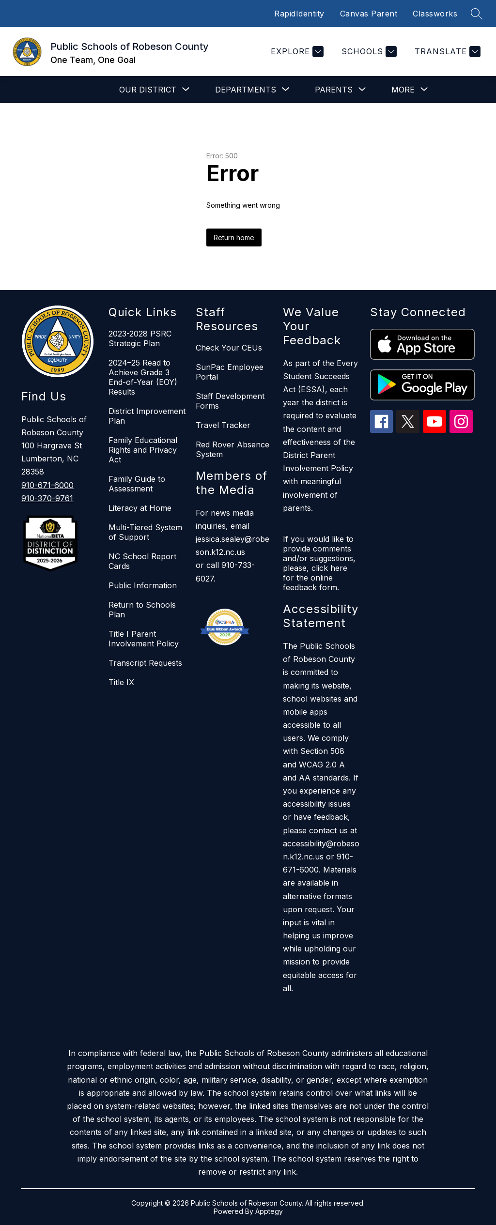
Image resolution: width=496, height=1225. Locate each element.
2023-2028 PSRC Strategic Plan (139, 338)
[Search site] (476, 13)
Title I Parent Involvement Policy (143, 638)
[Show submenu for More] (403, 89)
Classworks (435, 13)
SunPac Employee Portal (230, 372)
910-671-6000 (47, 485)
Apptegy (269, 1211)
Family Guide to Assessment (136, 483)
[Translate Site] (446, 52)
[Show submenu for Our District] (147, 89)
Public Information (142, 585)
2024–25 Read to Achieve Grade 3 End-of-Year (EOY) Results (142, 377)
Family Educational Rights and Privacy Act (142, 449)
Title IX (121, 682)
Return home (234, 237)
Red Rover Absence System (232, 449)
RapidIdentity (299, 13)
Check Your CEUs (229, 347)
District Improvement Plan (147, 416)
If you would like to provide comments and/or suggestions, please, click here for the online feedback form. (319, 563)
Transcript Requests (145, 663)
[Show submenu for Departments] (245, 89)
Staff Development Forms (230, 401)
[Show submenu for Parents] (334, 89)
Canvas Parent (369, 13)
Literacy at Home (139, 508)
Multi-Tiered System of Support (145, 532)
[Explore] (296, 52)
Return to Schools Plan (142, 609)
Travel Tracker (223, 425)
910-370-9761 (47, 498)
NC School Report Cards (142, 561)
